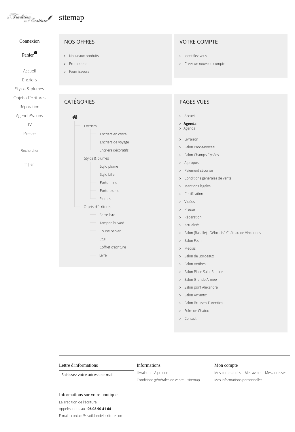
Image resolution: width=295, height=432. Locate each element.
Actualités (191, 224)
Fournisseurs (78, 71)
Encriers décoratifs (114, 150)
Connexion (29, 41)
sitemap (194, 380)
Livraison (191, 139)
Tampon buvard (112, 222)
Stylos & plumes (29, 88)
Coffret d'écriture (113, 247)
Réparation (29, 106)
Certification (193, 193)
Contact (190, 318)
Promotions (77, 63)
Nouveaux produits (83, 55)
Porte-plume (109, 190)
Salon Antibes (194, 263)
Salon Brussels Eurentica (203, 302)
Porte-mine (108, 182)
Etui (102, 239)
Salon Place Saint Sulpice (203, 271)
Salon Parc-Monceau (200, 147)
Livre (103, 255)
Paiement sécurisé (198, 170)
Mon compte (226, 365)
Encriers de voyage (114, 142)
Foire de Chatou (196, 310)
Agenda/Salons (29, 115)
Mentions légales (197, 186)
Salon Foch (192, 240)
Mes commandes (227, 373)
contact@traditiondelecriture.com (97, 415)
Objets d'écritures (30, 97)
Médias (190, 248)
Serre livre (107, 214)
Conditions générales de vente (207, 178)
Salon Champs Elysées (201, 154)
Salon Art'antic (195, 295)
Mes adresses (275, 373)
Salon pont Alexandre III (202, 287)
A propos (191, 162)
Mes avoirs (253, 373)
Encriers (29, 80)
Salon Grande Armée (200, 279)
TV (29, 124)
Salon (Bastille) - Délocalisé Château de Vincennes (222, 232)
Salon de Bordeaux (199, 256)
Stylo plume (109, 166)
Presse (29, 133)
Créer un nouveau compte (204, 63)
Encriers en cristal (113, 134)
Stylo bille (107, 174)
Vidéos (189, 201)
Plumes (105, 198)
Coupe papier (110, 231)
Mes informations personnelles (238, 380)
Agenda (190, 123)
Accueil (29, 71)
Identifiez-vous (195, 55)
